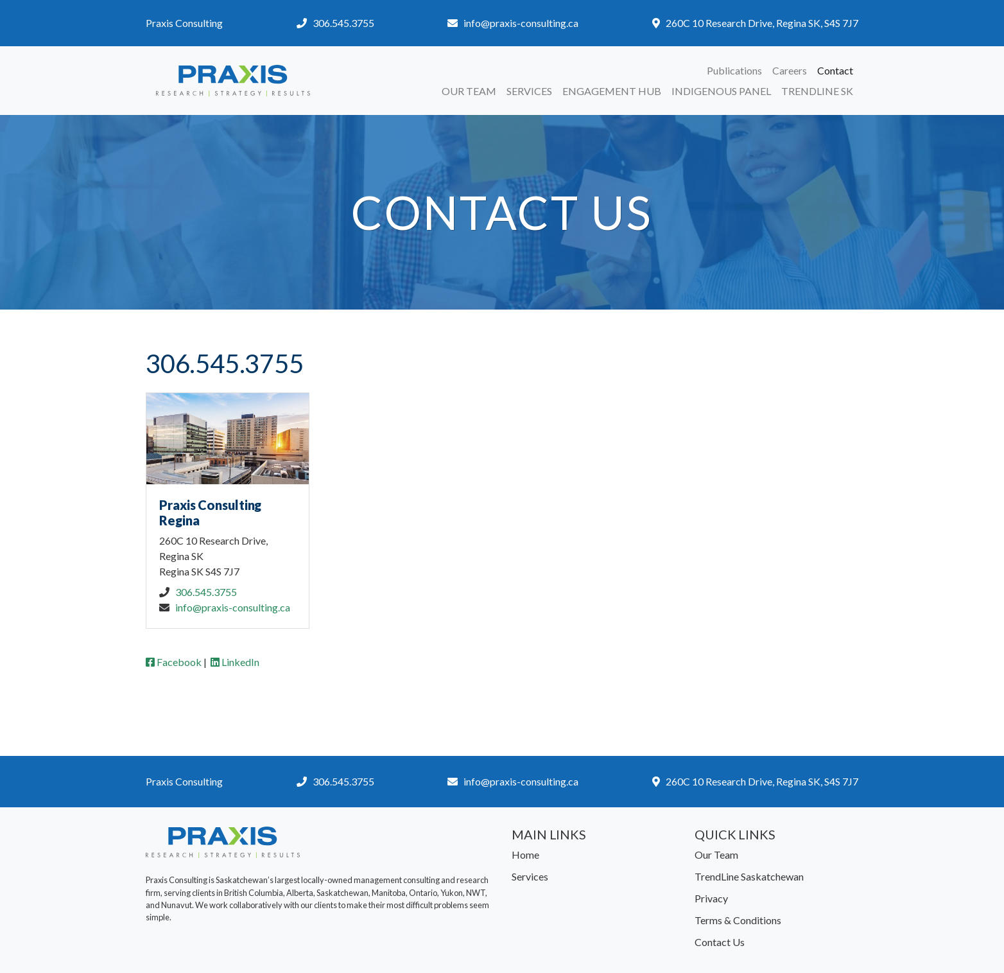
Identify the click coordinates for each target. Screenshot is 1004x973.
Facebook (174, 662)
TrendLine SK (817, 91)
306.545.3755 (343, 23)
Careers (789, 70)
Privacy (711, 898)
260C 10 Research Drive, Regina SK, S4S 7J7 (762, 23)
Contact (835, 70)
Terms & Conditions (738, 920)
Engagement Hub (611, 91)
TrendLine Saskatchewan (749, 876)
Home (525, 854)
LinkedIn (235, 662)
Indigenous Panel (721, 91)
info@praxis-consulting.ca (520, 23)
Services (529, 91)
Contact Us (720, 942)
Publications (734, 70)
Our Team (469, 91)
